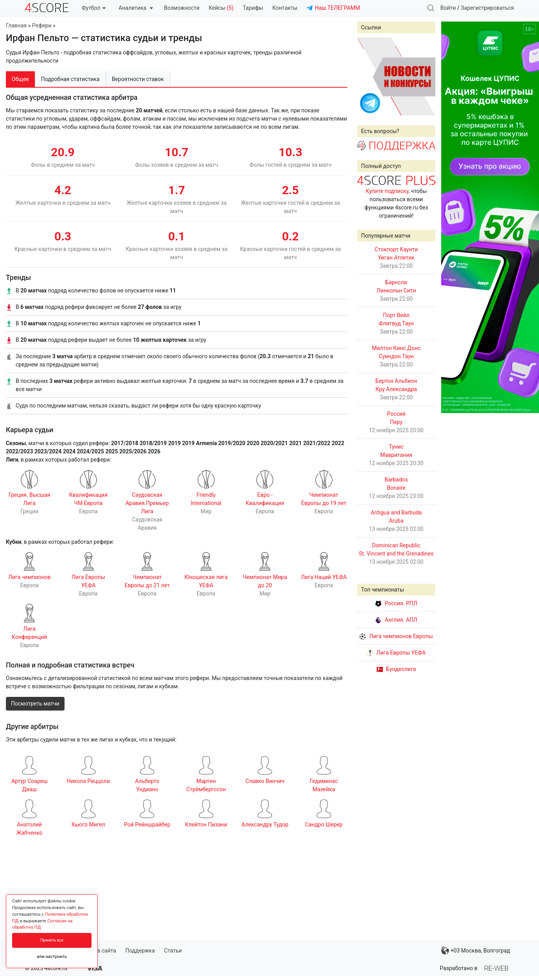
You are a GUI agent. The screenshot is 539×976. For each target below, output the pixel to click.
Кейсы (221, 8)
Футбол (94, 8)
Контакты (284, 8)
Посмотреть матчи (35, 703)
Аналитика (136, 8)
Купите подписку (387, 191)
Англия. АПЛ (396, 620)
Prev (367, 76)
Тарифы (253, 8)
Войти (448, 8)
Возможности (181, 8)
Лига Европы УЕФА (396, 652)
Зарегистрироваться (487, 8)
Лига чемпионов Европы (396, 636)
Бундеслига (396, 669)
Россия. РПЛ (396, 603)
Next (425, 76)
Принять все (51, 940)
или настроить (52, 956)
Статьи (173, 950)
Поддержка (140, 950)
